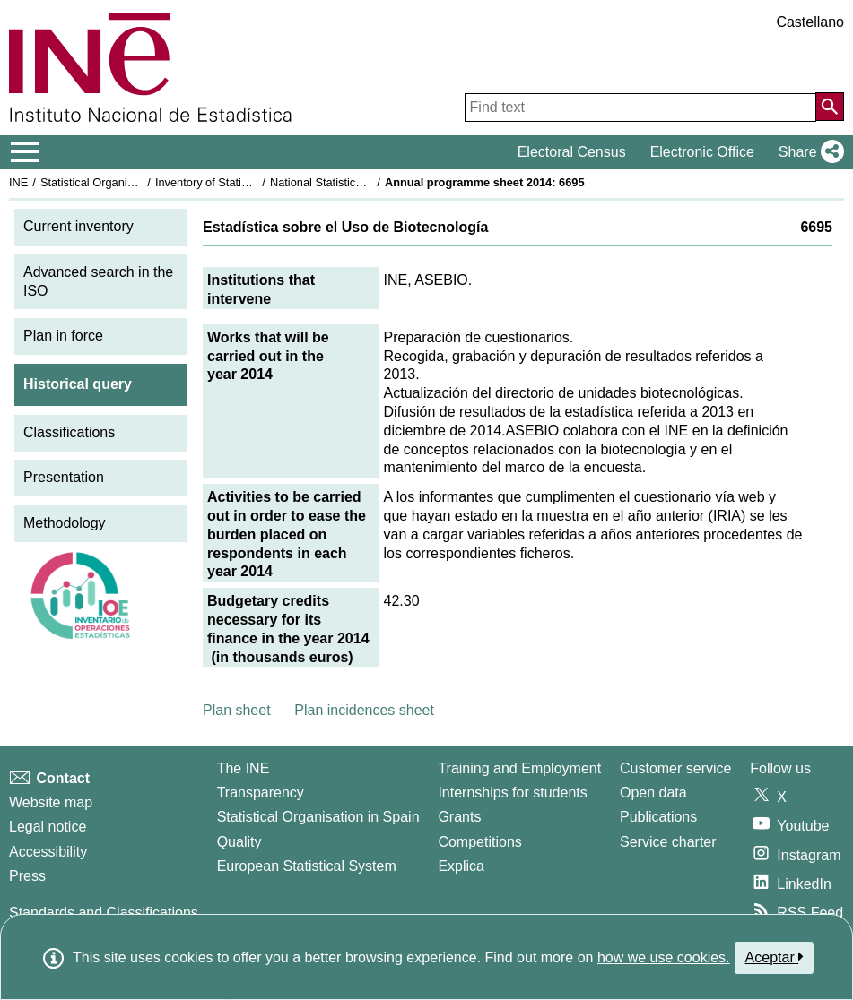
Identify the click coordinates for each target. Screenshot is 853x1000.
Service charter (668, 841)
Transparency (260, 792)
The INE (243, 768)
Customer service (675, 768)
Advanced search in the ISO (98, 281)
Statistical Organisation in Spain (121, 182)
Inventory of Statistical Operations (240, 182)
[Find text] (640, 107)
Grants (459, 816)
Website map (50, 802)
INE (18, 182)
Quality (239, 841)
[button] (807, 152)
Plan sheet (237, 710)
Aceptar (774, 957)
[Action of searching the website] (829, 106)
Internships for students (512, 792)
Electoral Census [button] (572, 151)
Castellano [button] (810, 22)
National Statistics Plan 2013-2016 (358, 182)
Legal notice (47, 826)
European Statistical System (306, 866)
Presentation (63, 477)
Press (27, 876)
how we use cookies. (663, 957)
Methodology (64, 522)
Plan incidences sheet (364, 710)
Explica (461, 866)
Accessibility (48, 851)
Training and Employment (519, 768)
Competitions (479, 841)
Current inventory (78, 226)
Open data (653, 792)
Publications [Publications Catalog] (658, 816)
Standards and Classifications (103, 912)
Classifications (69, 432)
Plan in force (63, 335)
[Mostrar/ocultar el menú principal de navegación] (25, 152)
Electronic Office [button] (702, 151)
